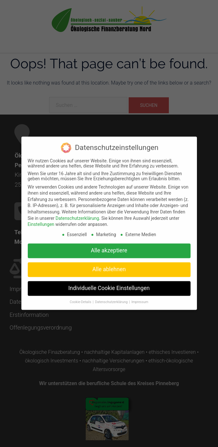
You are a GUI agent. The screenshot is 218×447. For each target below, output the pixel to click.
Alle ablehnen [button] (109, 264)
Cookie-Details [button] (81, 297)
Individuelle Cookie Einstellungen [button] (109, 283)
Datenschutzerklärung (77, 213)
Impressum (140, 297)
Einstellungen (41, 219)
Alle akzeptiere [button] (109, 245)
